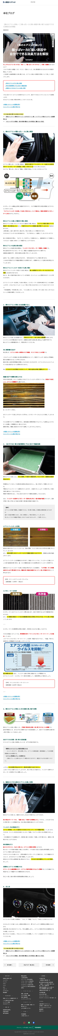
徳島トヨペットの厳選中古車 (9, 998)
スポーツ (5, 989)
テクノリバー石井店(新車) (27, 979)
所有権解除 (23, 1014)
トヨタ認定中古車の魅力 (8, 1000)
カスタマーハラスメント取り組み (46, 997)
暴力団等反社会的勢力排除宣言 (46, 982)
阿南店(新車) (6, 1011)
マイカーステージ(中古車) (27, 983)
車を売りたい (24, 1006)
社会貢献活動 (42, 992)
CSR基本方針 (42, 978)
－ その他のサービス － (27, 1002)
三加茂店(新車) (24, 977)
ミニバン (5, 982)
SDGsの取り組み (43, 994)
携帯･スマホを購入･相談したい (28, 1004)
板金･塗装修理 (24, 997)
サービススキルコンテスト (45, 1007)
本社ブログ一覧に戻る (29, 965)
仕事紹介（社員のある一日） (45, 1005)
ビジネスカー (6, 990)
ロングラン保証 (6, 1002)
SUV (4, 987)
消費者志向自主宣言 (43, 990)
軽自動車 (5, 992)
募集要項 (41, 1009)
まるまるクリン (6, 1004)
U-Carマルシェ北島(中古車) (27, 984)
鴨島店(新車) (24, 976)
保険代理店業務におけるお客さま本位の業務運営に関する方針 (46, 988)
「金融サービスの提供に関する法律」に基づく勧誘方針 (46, 984)
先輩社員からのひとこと (44, 1004)
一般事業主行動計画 (43, 980)
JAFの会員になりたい (26, 1008)
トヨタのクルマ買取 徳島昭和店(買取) (28, 987)
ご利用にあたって (25, 1015)
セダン (4, 983)
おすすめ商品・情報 (25, 995)
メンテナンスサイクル (26, 999)
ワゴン (4, 985)
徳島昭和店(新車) (7, 1009)
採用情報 (41, 1001)
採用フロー (41, 1011)
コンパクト (5, 980)
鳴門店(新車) (6, 1013)
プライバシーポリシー (44, 996)
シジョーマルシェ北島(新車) (27, 981)
